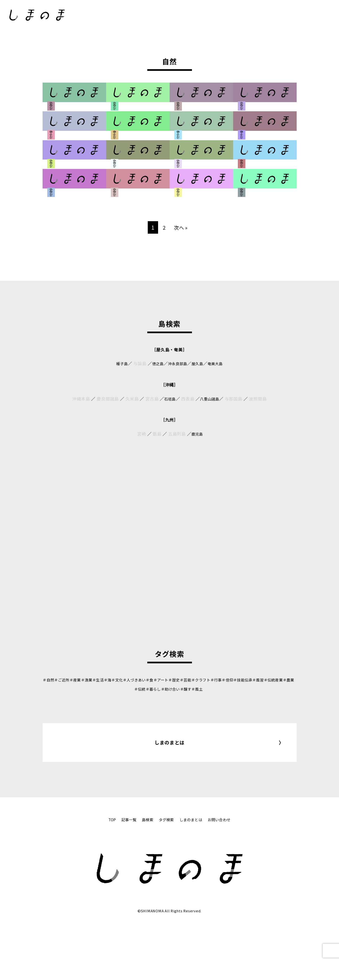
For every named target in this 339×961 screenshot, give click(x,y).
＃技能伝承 (277, 680)
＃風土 (224, 689)
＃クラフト (228, 680)
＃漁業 (95, 680)
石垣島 (168, 399)
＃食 (168, 680)
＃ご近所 (66, 680)
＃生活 (108, 680)
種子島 (117, 363)
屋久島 (199, 363)
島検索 (145, 854)
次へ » (181, 227)
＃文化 (130, 680)
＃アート (182, 680)
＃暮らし (173, 689)
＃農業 (144, 689)
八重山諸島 (210, 399)
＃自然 (50, 680)
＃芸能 (210, 680)
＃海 (119, 680)
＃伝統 (157, 689)
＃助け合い (193, 689)
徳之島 (155, 363)
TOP (105, 854)
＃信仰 (259, 680)
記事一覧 (124, 854)
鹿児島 (197, 434)
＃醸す (210, 689)
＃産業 (82, 680)
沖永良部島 (177, 363)
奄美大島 (219, 363)
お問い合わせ (225, 854)
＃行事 (246, 680)
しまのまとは (169, 759)
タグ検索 (166, 854)
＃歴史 (197, 680)
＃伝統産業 (126, 689)
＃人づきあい (150, 680)
